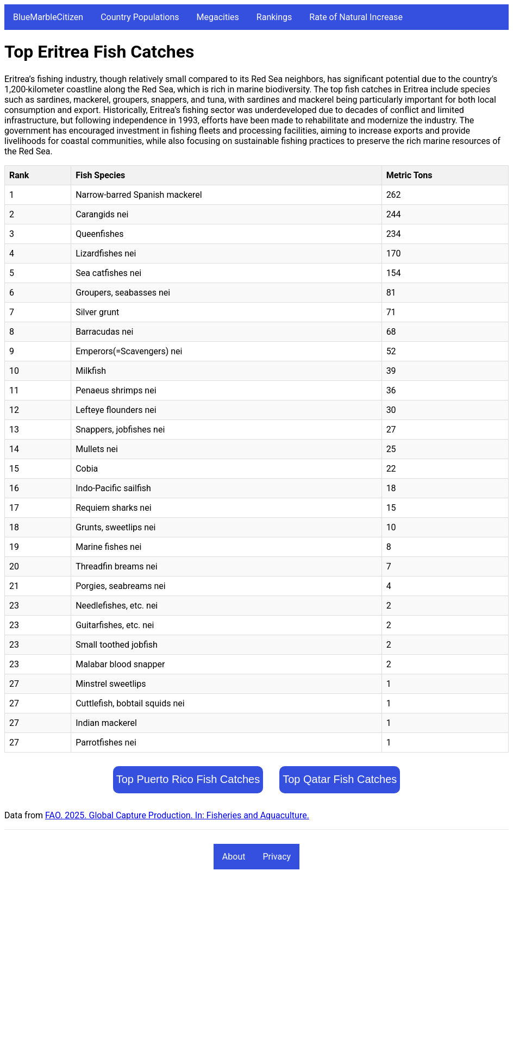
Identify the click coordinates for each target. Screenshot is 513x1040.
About (234, 856)
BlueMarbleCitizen (48, 17)
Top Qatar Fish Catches (340, 779)
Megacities (218, 17)
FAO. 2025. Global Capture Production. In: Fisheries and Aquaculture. (177, 815)
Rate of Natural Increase (356, 17)
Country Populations (140, 17)
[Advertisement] (256, 960)
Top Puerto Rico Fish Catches (188, 779)
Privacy (276, 856)
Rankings (274, 17)
